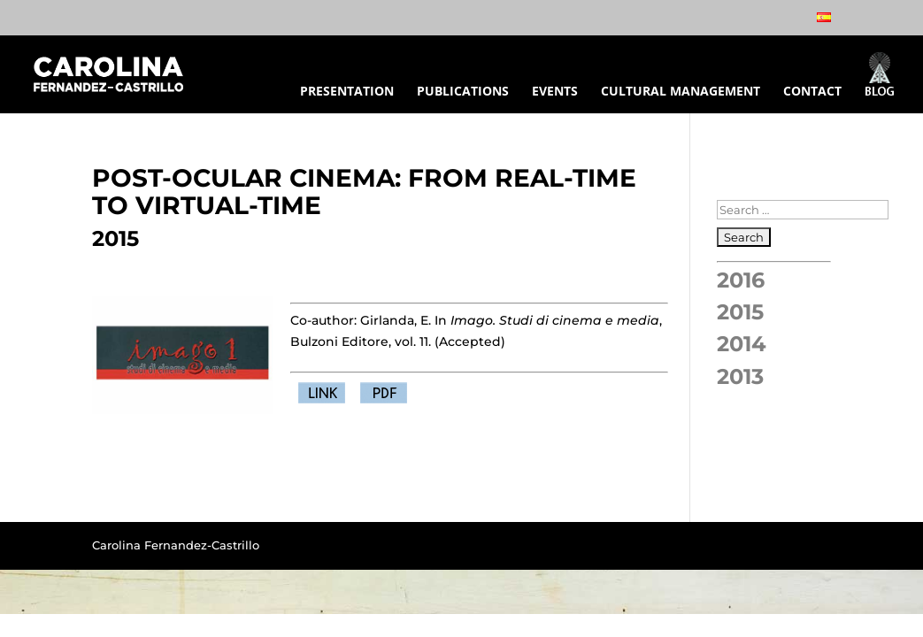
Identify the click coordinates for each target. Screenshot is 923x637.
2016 (741, 280)
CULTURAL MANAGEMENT (680, 92)
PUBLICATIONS (463, 92)
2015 (740, 312)
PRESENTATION (347, 92)
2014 (741, 344)
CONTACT (812, 92)
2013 (740, 376)
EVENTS (555, 92)
